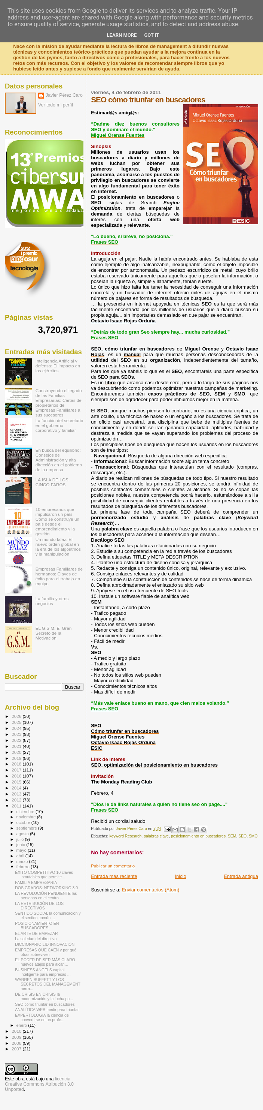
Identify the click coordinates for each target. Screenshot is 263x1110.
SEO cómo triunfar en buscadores (44, 1004)
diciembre (26, 811)
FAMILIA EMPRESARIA (36, 882)
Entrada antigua (241, 876)
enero (22, 1025)
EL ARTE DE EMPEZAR (36, 933)
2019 (17, 758)
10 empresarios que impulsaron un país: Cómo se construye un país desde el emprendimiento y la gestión (57, 521)
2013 (17, 793)
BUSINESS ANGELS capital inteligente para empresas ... (42, 972)
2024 (17, 728)
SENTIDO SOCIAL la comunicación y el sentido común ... (47, 915)
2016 (17, 775)
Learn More (122, 35)
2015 (17, 781)
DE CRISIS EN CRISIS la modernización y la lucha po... (44, 996)
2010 (17, 1031)
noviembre (26, 817)
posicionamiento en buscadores (198, 836)
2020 (17, 752)
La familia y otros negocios (52, 601)
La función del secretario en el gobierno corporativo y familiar (59, 425)
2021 (17, 746)
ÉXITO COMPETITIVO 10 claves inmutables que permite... (44, 874)
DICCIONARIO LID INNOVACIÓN (44, 944)
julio (20, 839)
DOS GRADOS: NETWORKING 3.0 (46, 887)
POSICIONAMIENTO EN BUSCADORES (37, 925)
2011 (17, 805)
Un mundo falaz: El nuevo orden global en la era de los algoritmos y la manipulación (58, 546)
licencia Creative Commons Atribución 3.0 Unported (39, 1084)
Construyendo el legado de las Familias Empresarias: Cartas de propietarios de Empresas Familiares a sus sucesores (59, 402)
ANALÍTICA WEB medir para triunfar (47, 1009)
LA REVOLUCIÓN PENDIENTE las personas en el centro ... (46, 895)
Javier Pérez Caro (64, 95)
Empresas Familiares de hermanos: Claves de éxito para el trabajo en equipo (59, 576)
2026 (17, 716)
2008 (17, 1043)
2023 (17, 734)
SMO (253, 836)
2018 (17, 763)
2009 (17, 1037)
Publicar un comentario (113, 866)
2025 (17, 722)
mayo (22, 850)
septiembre (27, 828)
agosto (23, 833)
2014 (17, 787)
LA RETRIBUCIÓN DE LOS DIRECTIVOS (39, 905)
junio (21, 844)
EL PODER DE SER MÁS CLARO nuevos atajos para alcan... (45, 961)
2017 (17, 769)
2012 (17, 799)
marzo (22, 861)
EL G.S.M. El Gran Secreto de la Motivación (54, 633)
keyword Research (125, 836)
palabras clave (156, 836)
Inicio (180, 876)
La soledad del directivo (35, 938)
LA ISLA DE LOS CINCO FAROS (52, 482)
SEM (232, 836)
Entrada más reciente (114, 876)
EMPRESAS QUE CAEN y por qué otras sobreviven (45, 952)
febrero (23, 866)
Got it (151, 35)
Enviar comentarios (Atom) (151, 890)
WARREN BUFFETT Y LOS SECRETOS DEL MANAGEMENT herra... (47, 984)
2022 (17, 740)
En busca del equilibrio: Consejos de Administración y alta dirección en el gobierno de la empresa (59, 460)
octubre (23, 822)
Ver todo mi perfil (55, 105)
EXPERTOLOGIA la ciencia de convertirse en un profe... (42, 1017)
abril (20, 856)
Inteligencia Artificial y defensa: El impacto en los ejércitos (58, 365)
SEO (242, 836)
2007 (17, 1048)
